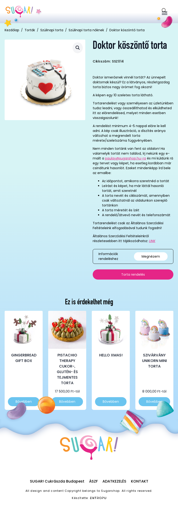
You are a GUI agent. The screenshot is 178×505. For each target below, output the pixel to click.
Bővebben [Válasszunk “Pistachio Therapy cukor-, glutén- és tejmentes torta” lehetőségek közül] (67, 401)
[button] (78, 47)
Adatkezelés (114, 481)
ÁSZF (93, 481)
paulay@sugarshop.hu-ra (125, 158)
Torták (30, 30)
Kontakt (139, 481)
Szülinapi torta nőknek (86, 30)
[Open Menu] (164, 13)
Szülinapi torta (51, 30)
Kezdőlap (12, 30)
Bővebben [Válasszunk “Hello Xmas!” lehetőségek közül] (111, 401)
